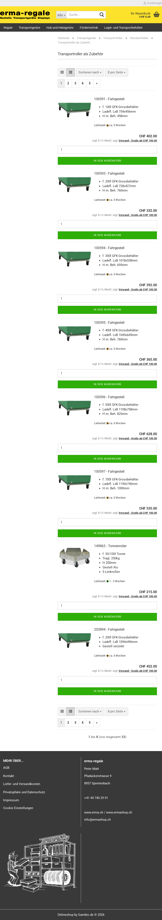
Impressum (11, 800)
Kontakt (8, 776)
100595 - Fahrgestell (109, 323)
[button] (62, 72)
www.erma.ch (93, 812)
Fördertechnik (89, 27)
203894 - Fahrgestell (109, 629)
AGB (6, 768)
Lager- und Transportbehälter (123, 27)
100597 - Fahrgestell (109, 471)
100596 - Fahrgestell (109, 397)
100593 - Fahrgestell (109, 173)
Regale (8, 27)
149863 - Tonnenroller (110, 546)
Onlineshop (65, 915)
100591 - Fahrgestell (109, 99)
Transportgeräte (29, 27)
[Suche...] (61, 15)
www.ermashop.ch (119, 812)
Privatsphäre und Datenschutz (24, 792)
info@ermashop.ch (97, 820)
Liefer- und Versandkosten (21, 784)
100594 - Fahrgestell (109, 248)
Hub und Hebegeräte (59, 27)
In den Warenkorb (107, 160)
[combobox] (90, 72)
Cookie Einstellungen (18, 808)
